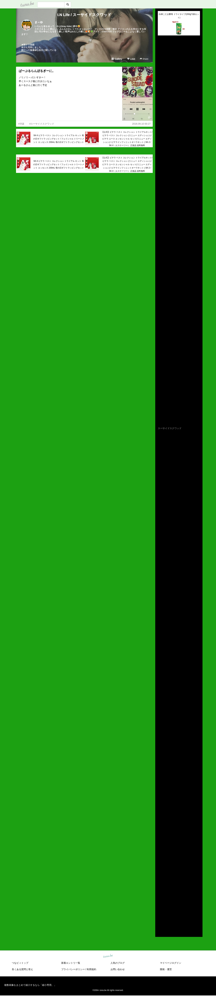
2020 (160, 897)
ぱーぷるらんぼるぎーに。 (37, 71)
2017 (160, 908)
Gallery (117, 59)
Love (131, 59)
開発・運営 (166, 969)
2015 (160, 916)
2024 (160, 881)
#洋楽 (21, 123)
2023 (160, 885)
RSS (162, 931)
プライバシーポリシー (73, 969)
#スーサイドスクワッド (41, 123)
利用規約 (91, 969)
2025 (160, 877)
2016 (160, 912)
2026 (160, 873)
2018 (160, 904)
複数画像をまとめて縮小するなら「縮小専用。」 (30, 985)
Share (144, 59)
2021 (160, 893)
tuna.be (108, 956)
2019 (160, 900)
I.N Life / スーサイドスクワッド (84, 15)
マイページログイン (170, 963)
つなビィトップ (20, 963)
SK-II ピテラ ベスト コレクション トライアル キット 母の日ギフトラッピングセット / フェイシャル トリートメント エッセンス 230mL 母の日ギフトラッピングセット (58, 138)
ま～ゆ (39, 22)
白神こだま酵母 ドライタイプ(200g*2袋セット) (179, 16)
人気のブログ (118, 963)
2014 (160, 920)
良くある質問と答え (22, 969)
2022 (160, 889)
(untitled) (162, 49)
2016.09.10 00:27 (141, 123)
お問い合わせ (118, 969)
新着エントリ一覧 (70, 963)
